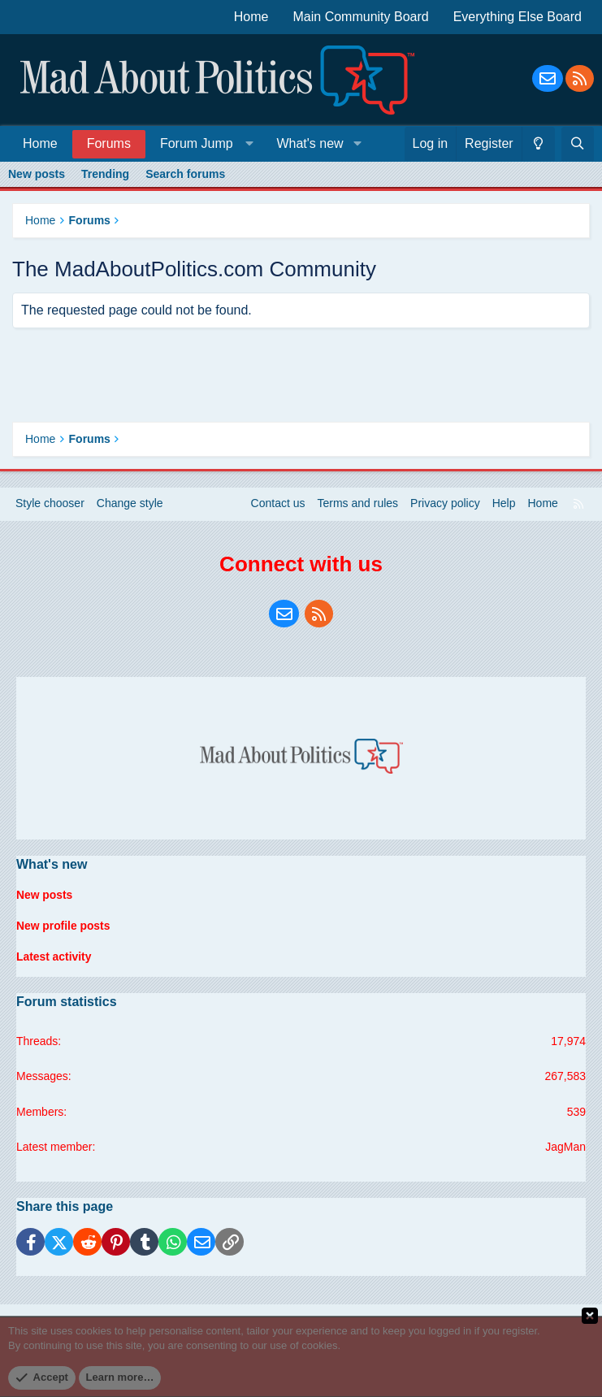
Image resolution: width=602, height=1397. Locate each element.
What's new (309, 143)
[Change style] (538, 144)
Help (504, 505)
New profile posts (63, 926)
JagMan (565, 1146)
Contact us (278, 505)
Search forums (185, 173)
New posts (36, 173)
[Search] (577, 144)
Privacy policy (445, 505)
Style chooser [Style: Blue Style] (49, 505)
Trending (105, 173)
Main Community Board (361, 17)
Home (251, 17)
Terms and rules (358, 505)
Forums (109, 143)
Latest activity (54, 957)
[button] (203, 143)
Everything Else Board (517, 17)
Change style (130, 505)
